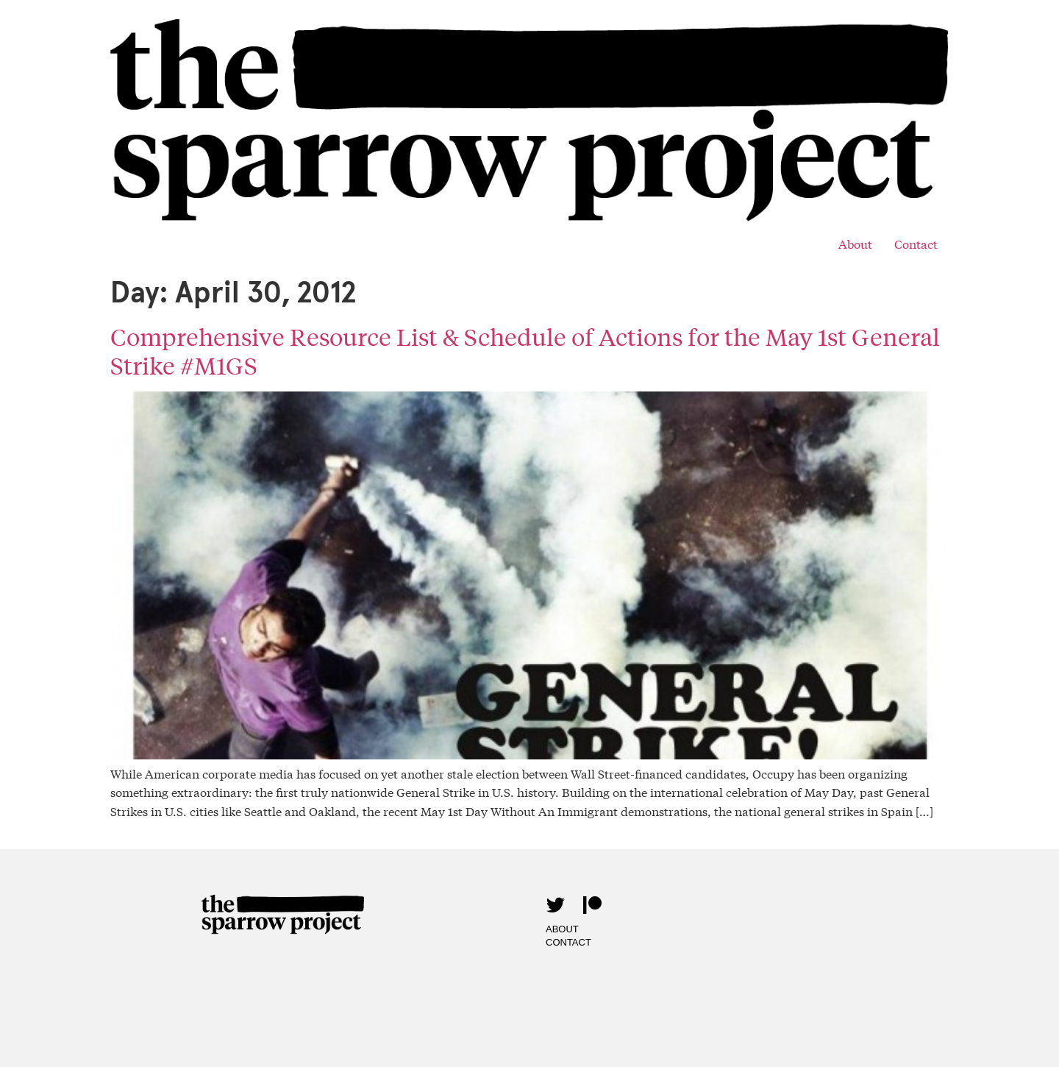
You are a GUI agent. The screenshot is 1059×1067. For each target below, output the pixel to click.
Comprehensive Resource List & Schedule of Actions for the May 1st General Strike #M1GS (525, 351)
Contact (916, 243)
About (855, 243)
